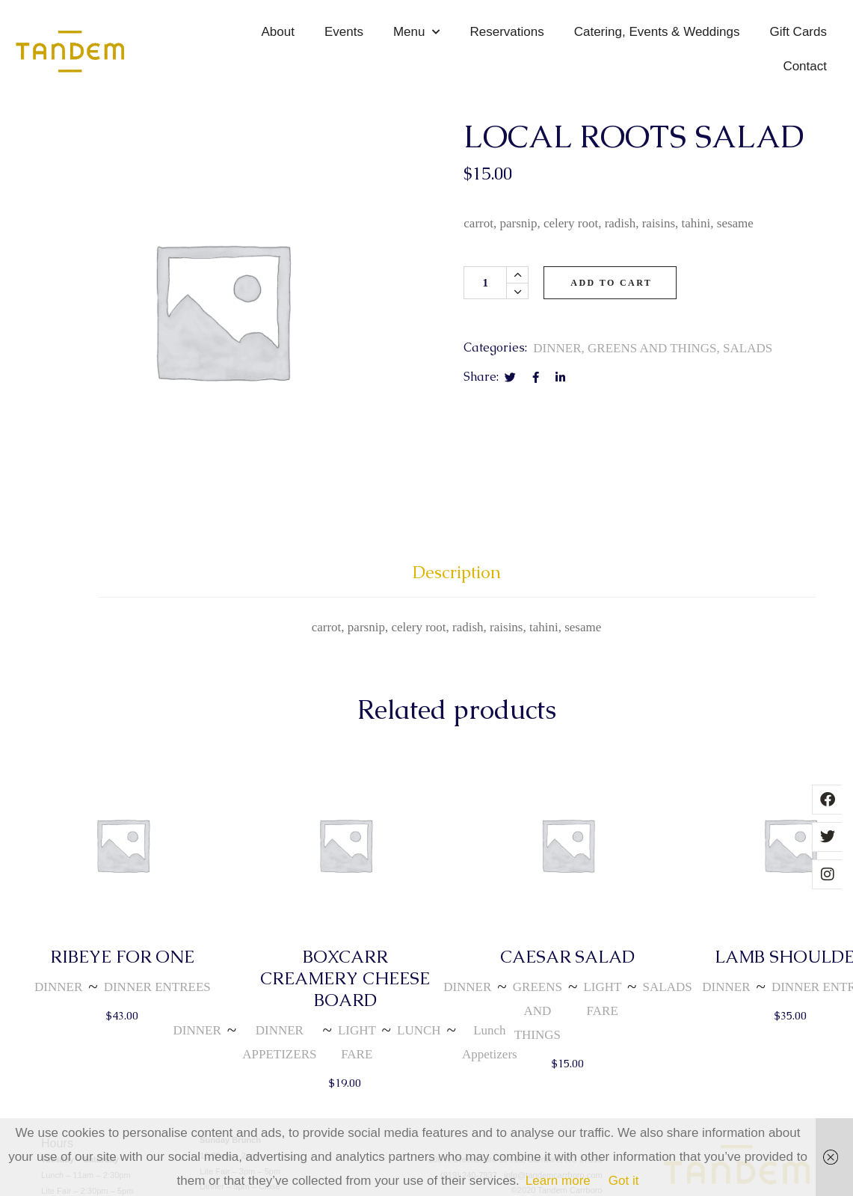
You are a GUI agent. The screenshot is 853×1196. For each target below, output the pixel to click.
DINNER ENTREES (157, 987)
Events (343, 32)
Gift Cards (798, 32)
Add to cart (611, 282)
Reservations (506, 32)
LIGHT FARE (357, 1042)
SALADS (747, 348)
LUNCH (419, 1030)
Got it (624, 1181)
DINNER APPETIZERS (279, 1042)
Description (457, 572)
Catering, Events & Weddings (657, 32)
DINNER (557, 348)
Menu (416, 32)
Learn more (558, 1181)
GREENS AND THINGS (652, 348)
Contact (805, 66)
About (278, 32)
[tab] (457, 579)
